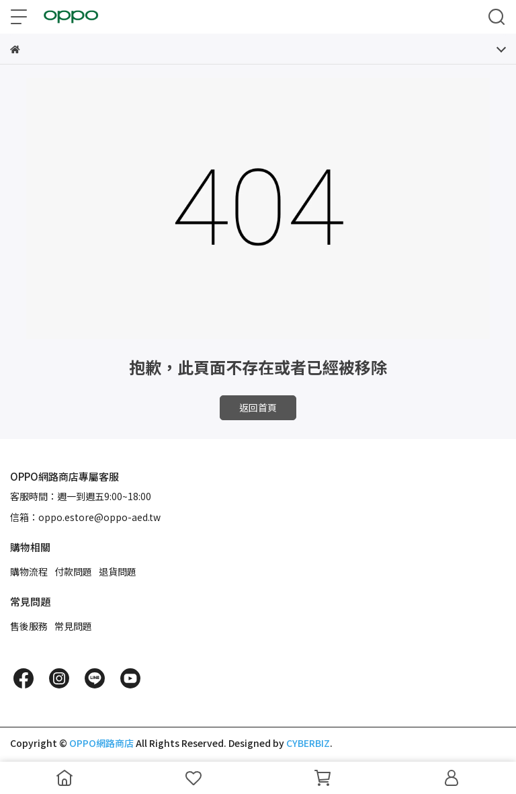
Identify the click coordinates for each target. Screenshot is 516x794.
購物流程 (29, 571)
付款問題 (73, 571)
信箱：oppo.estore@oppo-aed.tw (85, 517)
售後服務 (29, 626)
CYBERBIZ (308, 743)
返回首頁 (258, 407)
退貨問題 (117, 571)
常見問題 (73, 626)
